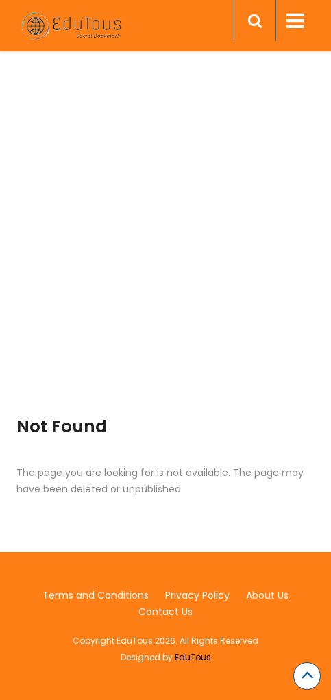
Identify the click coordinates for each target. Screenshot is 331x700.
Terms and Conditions (95, 595)
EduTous (193, 657)
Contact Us (165, 611)
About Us (267, 595)
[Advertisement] (165, 251)
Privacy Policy (197, 595)
